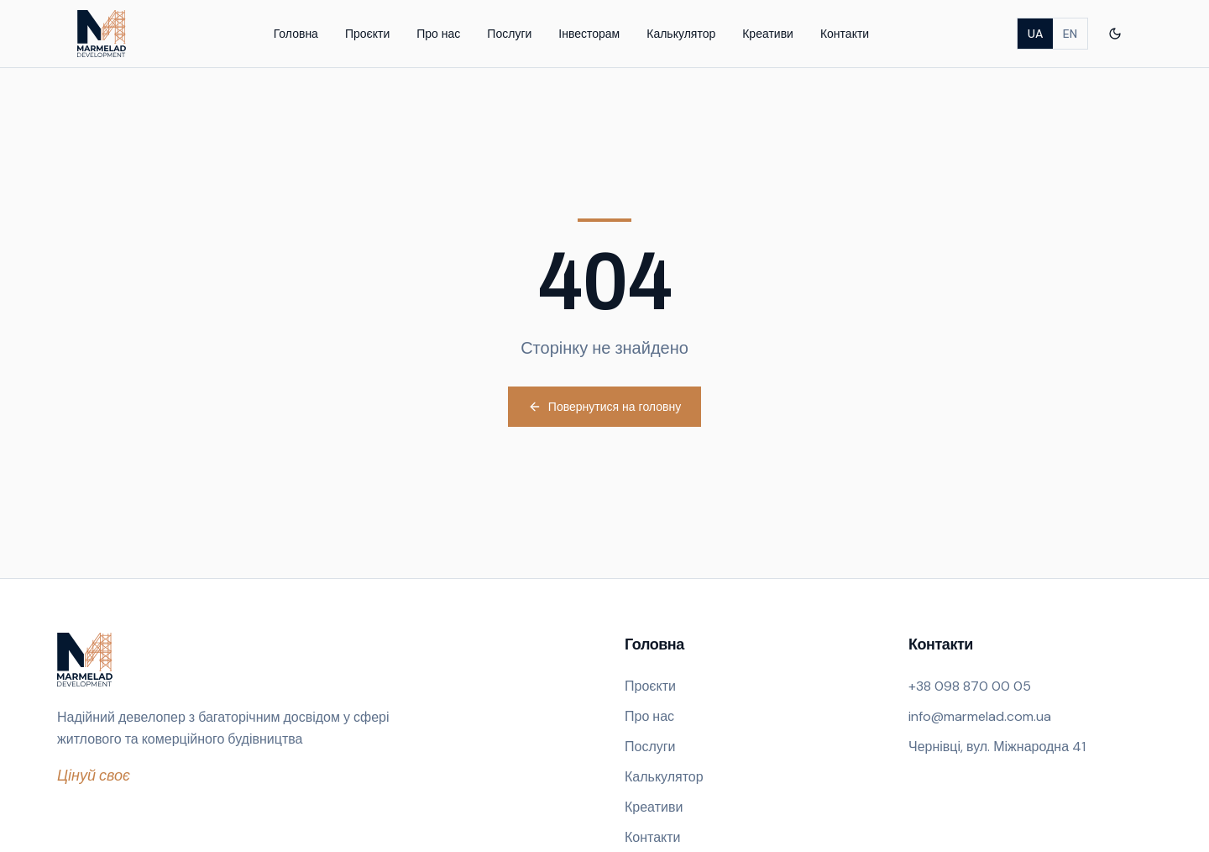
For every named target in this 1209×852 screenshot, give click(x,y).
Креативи (767, 33)
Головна (296, 33)
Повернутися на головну (604, 406)
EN (1070, 33)
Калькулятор (680, 33)
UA (1035, 33)
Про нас (438, 33)
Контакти (844, 33)
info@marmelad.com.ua (979, 716)
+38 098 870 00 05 (969, 686)
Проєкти (367, 33)
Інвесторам (589, 33)
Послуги (509, 33)
